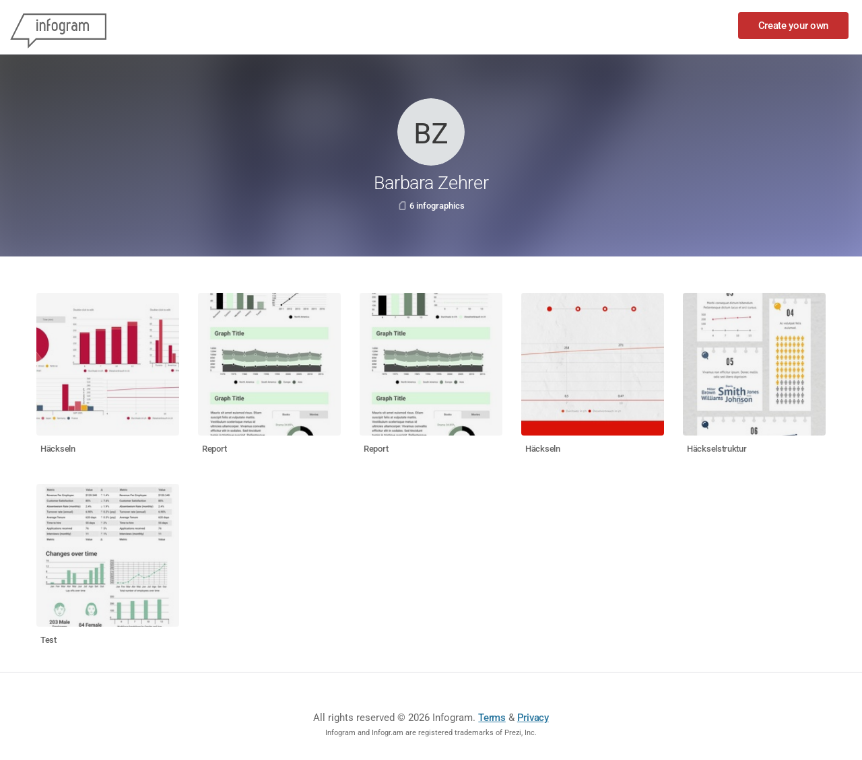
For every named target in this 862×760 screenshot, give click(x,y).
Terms (492, 718)
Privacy (533, 718)
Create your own (793, 26)
